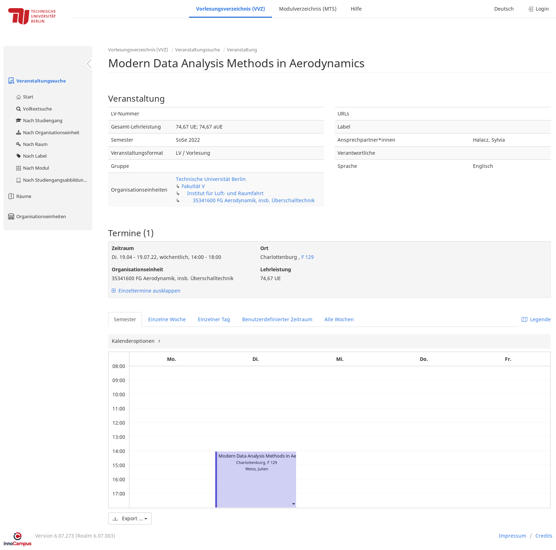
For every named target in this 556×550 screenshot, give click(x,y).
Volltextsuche (33, 109)
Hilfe (356, 8)
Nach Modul (32, 168)
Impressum (512, 535)
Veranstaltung (242, 49)
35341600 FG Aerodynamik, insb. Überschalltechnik (254, 200)
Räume (19, 196)
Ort (264, 248)
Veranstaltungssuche (36, 81)
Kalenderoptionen (134, 341)
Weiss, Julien (256, 468)
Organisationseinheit (137, 269)
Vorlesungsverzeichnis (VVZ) (230, 8)
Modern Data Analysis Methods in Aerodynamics (269, 456)
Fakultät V (193, 186)
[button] (293, 503)
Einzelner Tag (214, 319)
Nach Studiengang (38, 120)
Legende (536, 319)
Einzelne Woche (167, 319)
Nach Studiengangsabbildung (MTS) (53, 180)
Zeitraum (123, 248)
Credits (543, 535)
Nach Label (30, 156)
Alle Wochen (339, 319)
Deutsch (504, 8)
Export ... (130, 518)
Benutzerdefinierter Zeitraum (277, 319)
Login (538, 8)
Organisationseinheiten (36, 216)
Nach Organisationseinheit (47, 132)
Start (24, 96)
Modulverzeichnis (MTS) (308, 8)
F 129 (307, 257)
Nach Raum (31, 144)
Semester (125, 319)
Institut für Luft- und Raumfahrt (225, 193)
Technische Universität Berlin (211, 179)
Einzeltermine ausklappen (146, 290)
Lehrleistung (275, 269)
